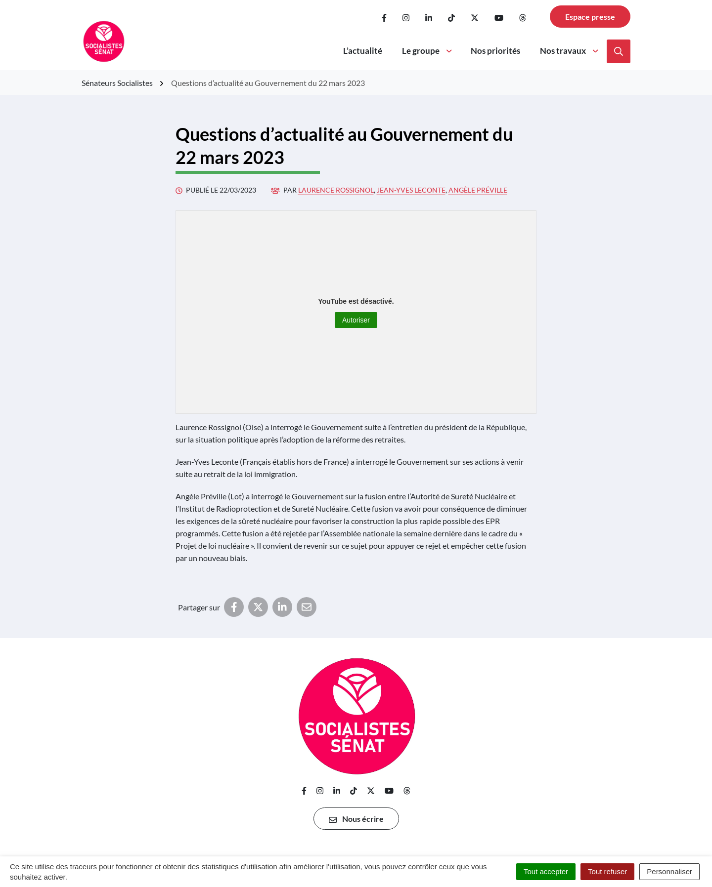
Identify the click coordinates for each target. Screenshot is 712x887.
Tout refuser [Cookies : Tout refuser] (607, 871)
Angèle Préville (477, 190)
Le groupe (427, 50)
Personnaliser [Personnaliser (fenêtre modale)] (669, 871)
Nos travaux (570, 50)
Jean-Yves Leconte (411, 190)
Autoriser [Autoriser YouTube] (356, 320)
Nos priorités (495, 50)
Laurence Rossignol (336, 190)
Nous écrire (356, 819)
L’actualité (362, 50)
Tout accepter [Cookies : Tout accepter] (546, 871)
